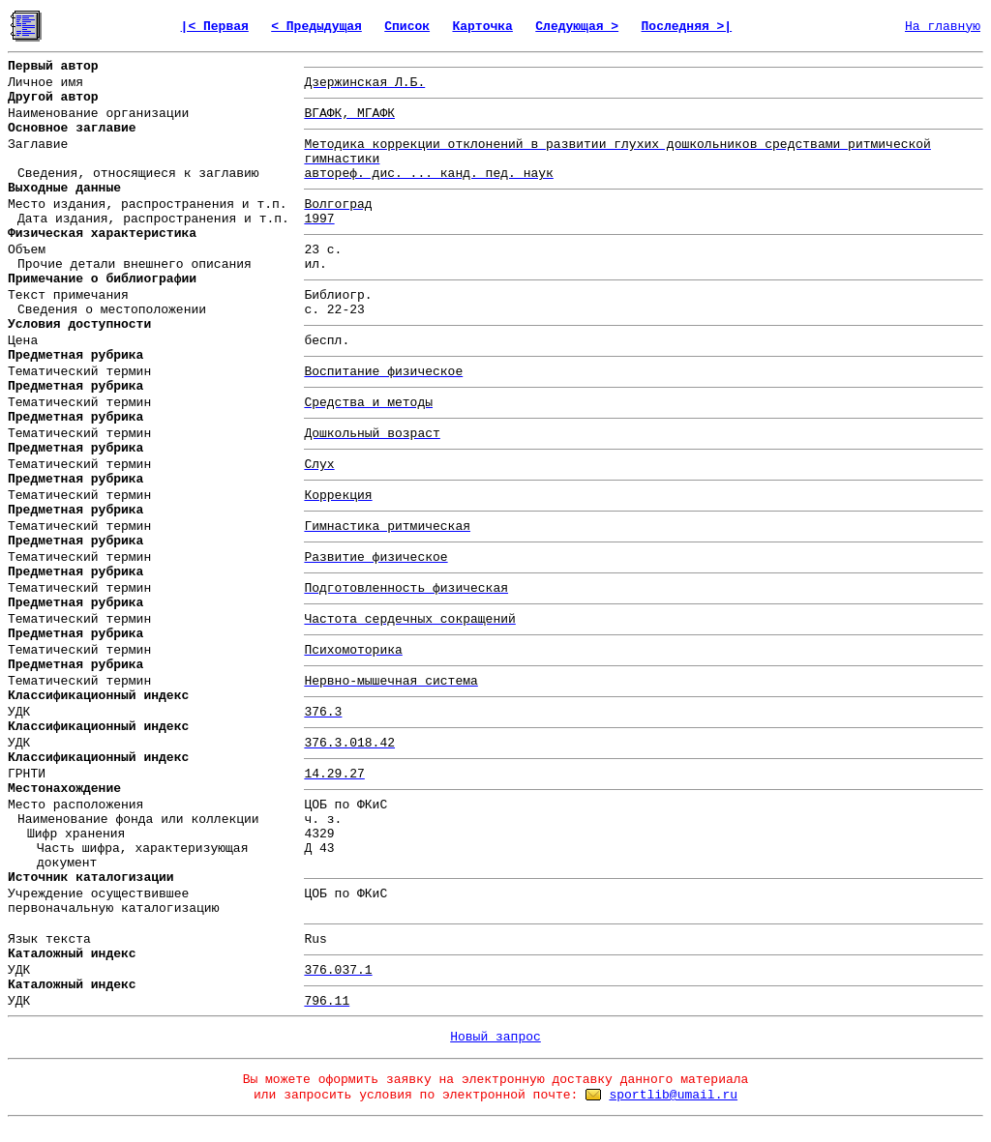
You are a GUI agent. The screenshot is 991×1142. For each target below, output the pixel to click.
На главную (942, 26)
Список (407, 26)
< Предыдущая (316, 26)
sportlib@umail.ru (673, 1095)
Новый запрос (495, 1037)
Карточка (482, 26)
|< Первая (215, 26)
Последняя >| (687, 26)
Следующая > (576, 26)
